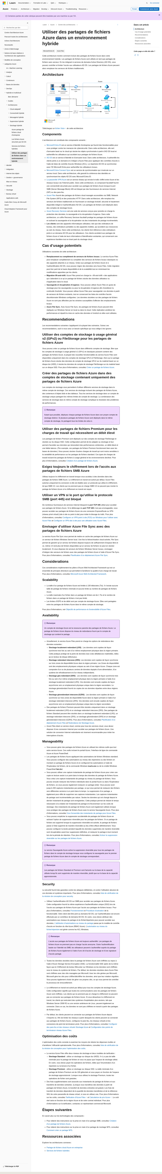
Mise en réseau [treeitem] (11, 182)
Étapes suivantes (141, 41)
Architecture (139, 29)
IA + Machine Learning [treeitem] (14, 68)
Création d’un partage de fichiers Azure (82, 461)
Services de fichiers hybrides (58, 1151)
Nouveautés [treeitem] (8, 45)
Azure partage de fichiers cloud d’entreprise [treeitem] (18, 132)
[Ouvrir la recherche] (147, 3)
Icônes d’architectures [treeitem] (12, 41)
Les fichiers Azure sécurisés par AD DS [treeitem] (19, 140)
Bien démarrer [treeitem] (13, 97)
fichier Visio (59, 128)
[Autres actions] (118, 25)
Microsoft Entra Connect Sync (58, 170)
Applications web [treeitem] (12, 198)
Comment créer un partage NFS (59, 1130)
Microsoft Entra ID (54, 145)
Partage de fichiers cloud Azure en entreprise (64, 1148)
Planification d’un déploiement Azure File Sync (89, 555)
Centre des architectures (66, 25)
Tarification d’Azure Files (75, 1097)
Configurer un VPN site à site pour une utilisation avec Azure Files (80, 521)
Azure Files (51, 195)
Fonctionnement (77, 911)
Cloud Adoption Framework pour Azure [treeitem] (15, 210)
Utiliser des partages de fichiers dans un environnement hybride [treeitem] (19, 157)
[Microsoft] (4, 3)
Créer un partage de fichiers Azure (100, 367)
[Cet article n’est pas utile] (137, 55)
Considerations (140, 38)
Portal (134, 9)
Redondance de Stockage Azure (81, 723)
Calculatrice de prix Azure (100, 1097)
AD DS (49, 158)
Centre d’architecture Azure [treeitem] (14, 32)
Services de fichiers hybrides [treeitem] (18, 147)
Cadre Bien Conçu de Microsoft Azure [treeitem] (15, 203)
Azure (52, 25)
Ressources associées (143, 44)
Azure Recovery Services (57, 211)
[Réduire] (27, 23)
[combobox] (15, 28)
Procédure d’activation (95, 911)
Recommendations (141, 35)
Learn (45, 25)
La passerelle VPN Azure (57, 180)
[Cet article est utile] (135, 55)
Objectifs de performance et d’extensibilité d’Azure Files (88, 609)
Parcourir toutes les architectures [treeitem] (16, 37)
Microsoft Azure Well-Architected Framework (88, 574)
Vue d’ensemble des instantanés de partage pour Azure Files (91, 813)
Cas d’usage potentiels (143, 32)
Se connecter (154, 3)
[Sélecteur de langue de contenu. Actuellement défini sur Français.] (8, 1170)
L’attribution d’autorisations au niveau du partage (73, 923)
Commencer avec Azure (149, 9)
